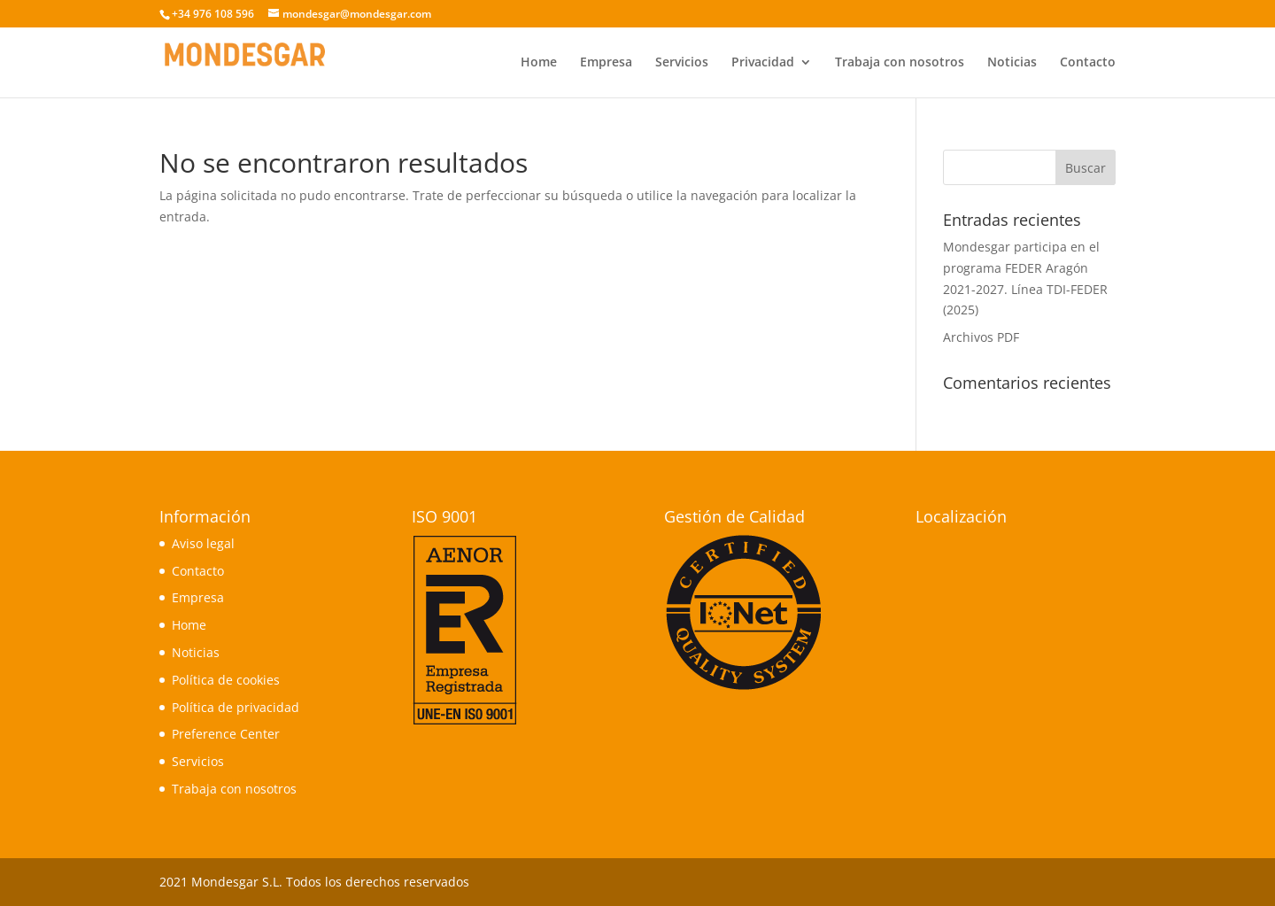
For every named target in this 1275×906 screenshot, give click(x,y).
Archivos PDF (981, 337)
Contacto (1088, 63)
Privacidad (762, 63)
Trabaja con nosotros (899, 63)
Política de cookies (226, 679)
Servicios (681, 63)
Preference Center (226, 733)
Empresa (606, 63)
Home (539, 63)
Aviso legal (203, 543)
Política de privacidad (235, 707)
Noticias (1012, 63)
